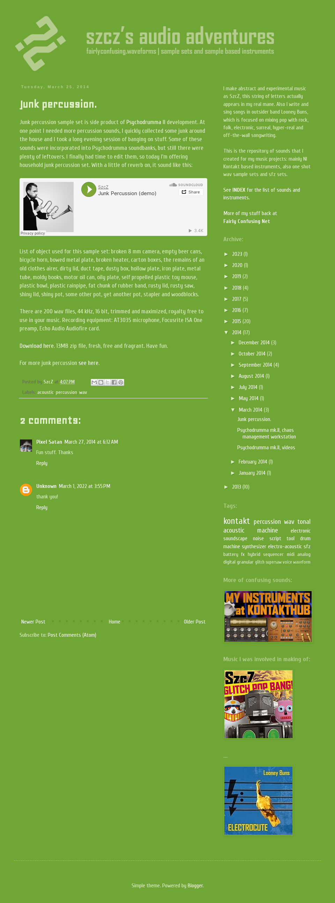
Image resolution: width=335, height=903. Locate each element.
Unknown (46, 486)
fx (243, 554)
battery (230, 554)
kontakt (236, 521)
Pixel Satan (49, 442)
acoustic (45, 392)
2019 (237, 276)
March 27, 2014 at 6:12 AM (91, 442)
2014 (237, 332)
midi (291, 554)
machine (267, 530)
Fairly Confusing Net (246, 221)
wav (83, 392)
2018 (237, 288)
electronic (301, 531)
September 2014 (256, 365)
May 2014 (249, 398)
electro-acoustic (285, 546)
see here (88, 363)
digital (229, 562)
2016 (237, 310)
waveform (302, 562)
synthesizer (254, 546)
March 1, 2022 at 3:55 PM (84, 486)
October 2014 (253, 354)
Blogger (195, 885)
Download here (37, 346)
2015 (237, 321)
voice (287, 562)
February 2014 (254, 462)
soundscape (235, 538)
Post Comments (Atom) (72, 635)
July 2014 (249, 387)
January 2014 (253, 473)
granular (245, 562)
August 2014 (252, 376)
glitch (260, 562)
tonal (304, 522)
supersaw (274, 562)
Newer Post (33, 622)
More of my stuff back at (250, 213)
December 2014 (255, 342)
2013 (237, 487)
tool (290, 538)
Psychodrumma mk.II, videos (266, 447)
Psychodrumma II (145, 122)
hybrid (254, 554)
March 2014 (251, 410)
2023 (238, 254)
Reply (41, 463)
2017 (237, 299)
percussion (66, 392)
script (275, 538)
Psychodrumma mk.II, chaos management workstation (266, 433)
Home (114, 622)
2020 (238, 265)
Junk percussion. (254, 419)
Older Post (195, 622)
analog (304, 554)
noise (258, 538)
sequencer (273, 554)
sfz (307, 546)
